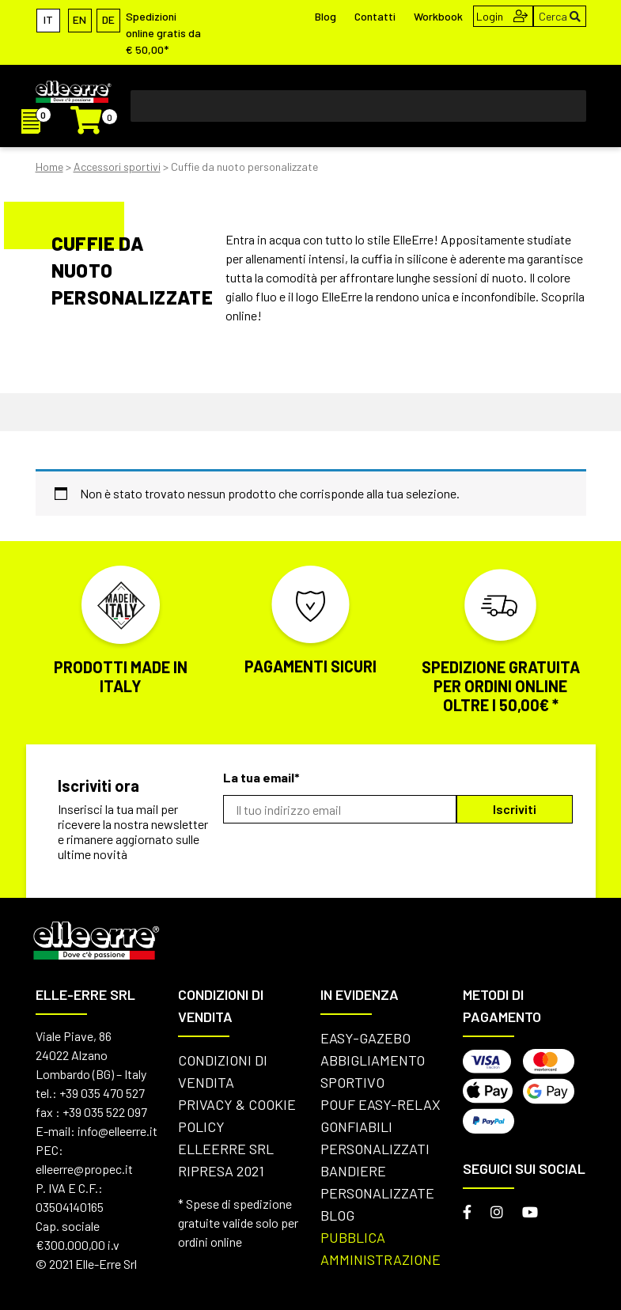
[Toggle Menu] (565, 106)
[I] (37, 122)
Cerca (560, 16)
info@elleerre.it (117, 1130)
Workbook (438, 16)
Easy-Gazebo (365, 1038)
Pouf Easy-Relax (380, 1104)
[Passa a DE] (108, 19)
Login (502, 16)
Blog (325, 16)
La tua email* (261, 777)
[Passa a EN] (80, 19)
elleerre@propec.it (84, 1168)
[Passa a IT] (48, 19)
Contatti (375, 16)
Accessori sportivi (117, 166)
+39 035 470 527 (102, 1092)
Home (49, 166)
